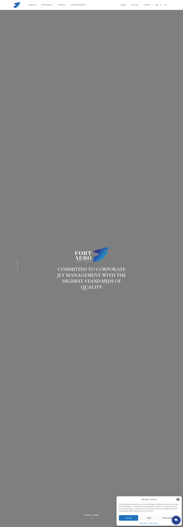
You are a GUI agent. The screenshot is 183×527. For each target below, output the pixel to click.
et (161, 5)
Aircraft (61, 5)
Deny (149, 518)
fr (166, 5)
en (157, 5)
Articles (135, 5)
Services (33, 5)
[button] (178, 499)
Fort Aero (17, 5)
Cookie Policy (143, 523)
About (123, 5)
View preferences (170, 518)
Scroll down (91, 515)
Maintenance (47, 5)
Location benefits (78, 5)
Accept (128, 518)
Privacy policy (153, 523)
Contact (147, 5)
